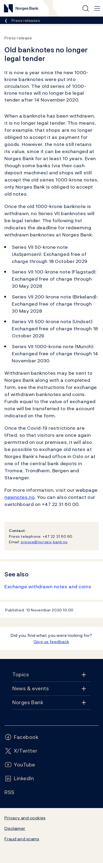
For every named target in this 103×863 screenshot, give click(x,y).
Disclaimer (14, 828)
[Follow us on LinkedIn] (19, 778)
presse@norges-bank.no (44, 542)
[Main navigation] (97, 8)
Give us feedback (51, 641)
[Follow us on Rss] (9, 792)
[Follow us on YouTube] (19, 765)
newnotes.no (19, 497)
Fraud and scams (21, 839)
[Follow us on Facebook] (21, 737)
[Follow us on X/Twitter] (20, 751)
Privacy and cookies (25, 818)
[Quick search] (85, 8)
